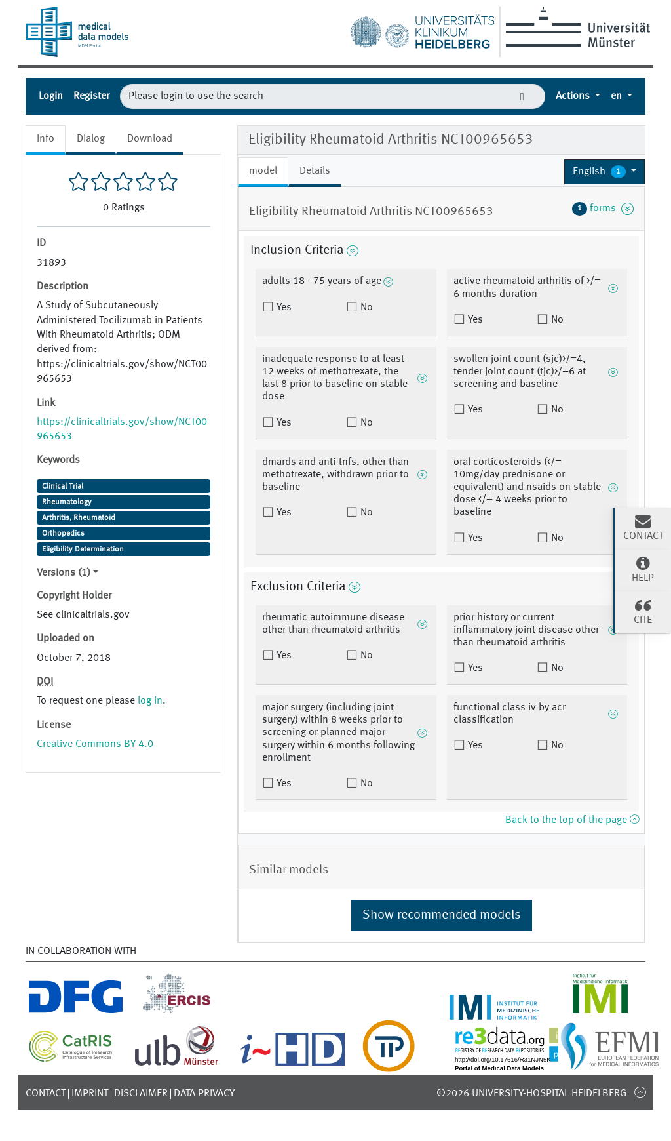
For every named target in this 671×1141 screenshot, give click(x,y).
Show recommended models (441, 915)
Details (314, 171)
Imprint (89, 1094)
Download (149, 139)
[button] (604, 171)
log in (150, 701)
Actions (574, 96)
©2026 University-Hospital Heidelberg (531, 1094)
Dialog (91, 139)
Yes (283, 307)
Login (51, 96)
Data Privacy (204, 1094)
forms (603, 208)
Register (91, 96)
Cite (643, 611)
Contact (46, 1094)
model (263, 171)
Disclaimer (141, 1094)
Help (643, 569)
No (365, 307)
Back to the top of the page (572, 820)
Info (45, 139)
